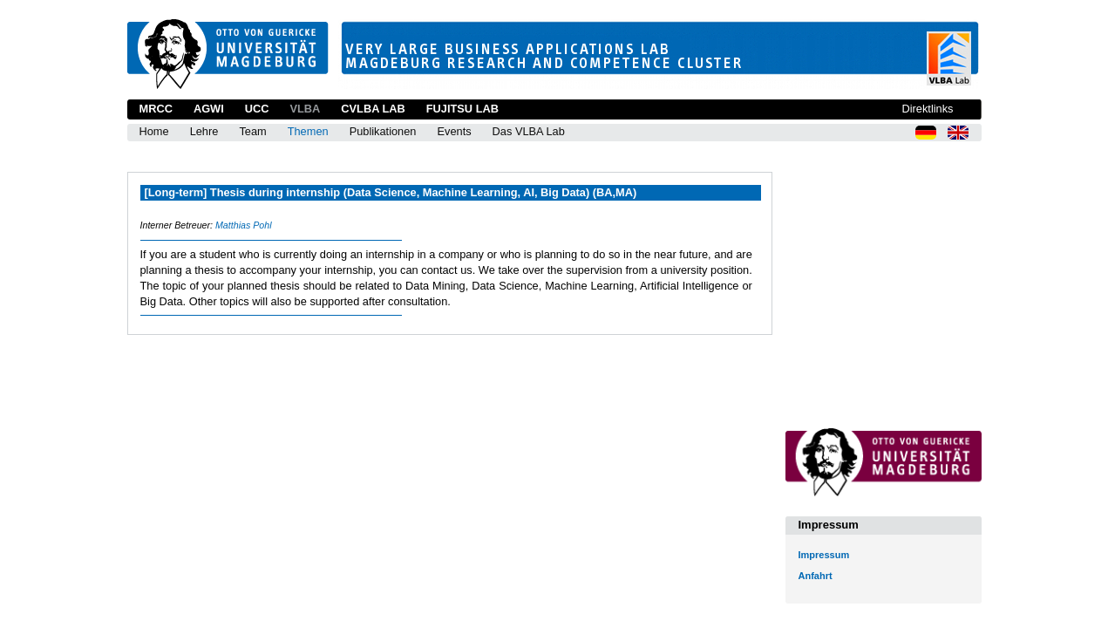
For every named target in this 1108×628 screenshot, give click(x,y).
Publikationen (383, 131)
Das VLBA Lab (529, 131)
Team (252, 131)
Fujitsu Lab (462, 108)
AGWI (209, 108)
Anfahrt (816, 575)
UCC (257, 108)
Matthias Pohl (243, 225)
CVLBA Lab (372, 108)
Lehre (204, 131)
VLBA (304, 108)
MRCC (156, 108)
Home (154, 131)
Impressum (824, 555)
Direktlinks (927, 108)
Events (454, 131)
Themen (308, 131)
